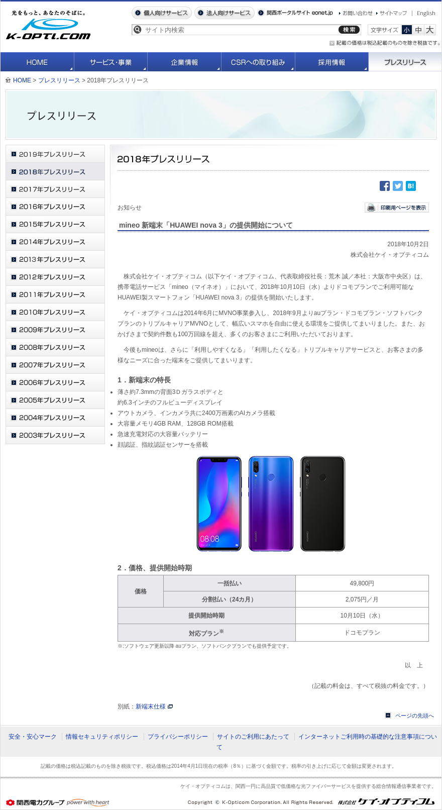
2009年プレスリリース (55, 330)
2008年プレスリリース (55, 347)
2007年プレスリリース (55, 365)
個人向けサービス (162, 13)
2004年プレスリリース (55, 418)
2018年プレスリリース (55, 171)
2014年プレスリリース (55, 242)
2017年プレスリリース (55, 189)
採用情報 (332, 61)
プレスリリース (405, 61)
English (424, 14)
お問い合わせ (356, 13)
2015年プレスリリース (55, 224)
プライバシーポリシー (178, 736)
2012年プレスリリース (55, 277)
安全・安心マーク (33, 736)
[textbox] (240, 30)
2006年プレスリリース (55, 382)
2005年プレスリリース (55, 400)
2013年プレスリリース (55, 259)
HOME (37, 61)
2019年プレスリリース (55, 154)
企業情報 (185, 61)
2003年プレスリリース (55, 435)
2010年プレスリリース (55, 312)
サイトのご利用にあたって (253, 736)
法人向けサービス (224, 13)
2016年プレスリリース (55, 207)
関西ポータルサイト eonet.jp (295, 13)
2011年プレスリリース (55, 294)
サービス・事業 (111, 61)
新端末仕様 (151, 706)
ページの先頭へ (414, 716)
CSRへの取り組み (258, 61)
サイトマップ (391, 13)
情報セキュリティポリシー (102, 736)
